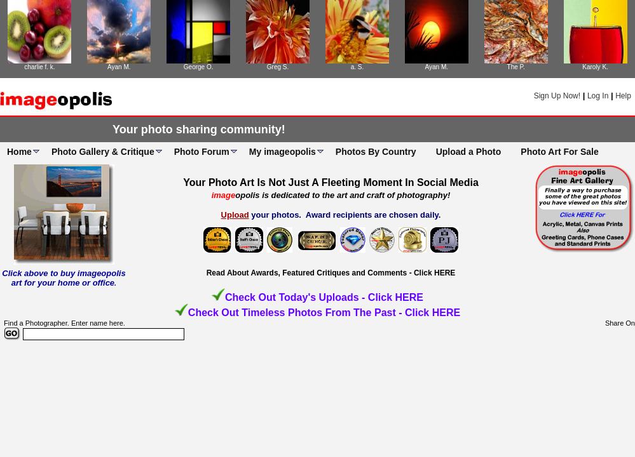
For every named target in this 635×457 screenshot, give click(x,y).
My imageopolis (282, 152)
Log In (597, 95)
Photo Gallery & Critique (102, 152)
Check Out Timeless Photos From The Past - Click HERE (324, 312)
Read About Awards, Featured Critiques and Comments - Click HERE (331, 272)
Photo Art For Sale (559, 152)
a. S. (357, 66)
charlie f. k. (39, 66)
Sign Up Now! (557, 95)
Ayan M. (119, 66)
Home (19, 152)
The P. (516, 66)
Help (623, 95)
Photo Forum (201, 152)
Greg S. (278, 66)
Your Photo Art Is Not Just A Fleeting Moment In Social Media (331, 182)
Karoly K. (595, 66)
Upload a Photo (469, 152)
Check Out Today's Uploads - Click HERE (324, 297)
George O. (199, 66)
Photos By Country (376, 152)
